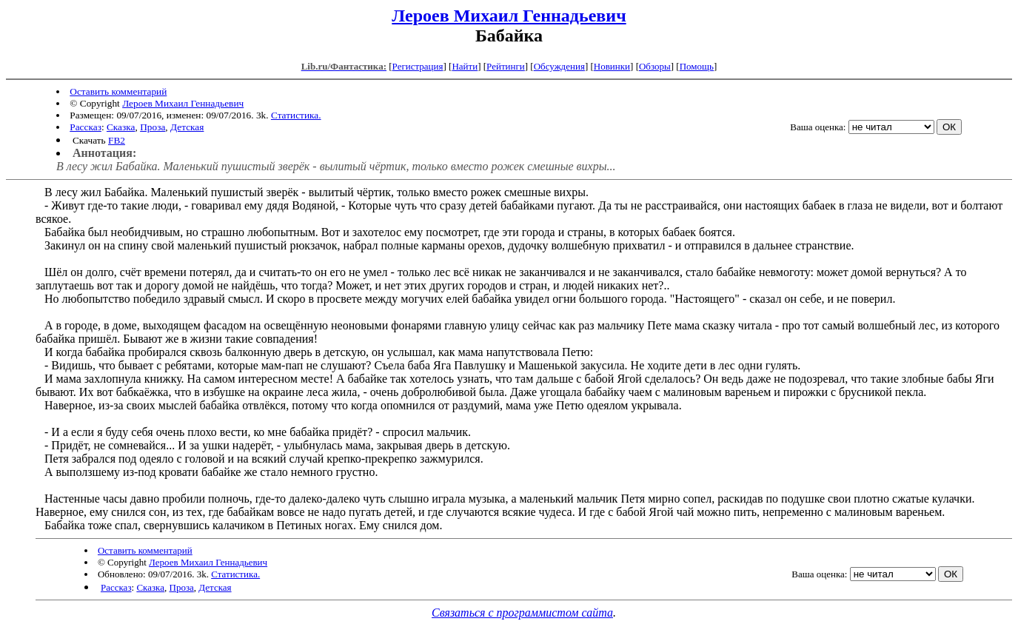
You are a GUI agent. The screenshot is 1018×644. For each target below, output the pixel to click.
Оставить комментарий (118, 91)
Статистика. (296, 115)
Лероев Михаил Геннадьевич (509, 15)
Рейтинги (505, 66)
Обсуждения (559, 66)
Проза (152, 127)
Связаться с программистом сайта (522, 612)
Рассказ (85, 127)
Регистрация (417, 66)
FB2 (116, 140)
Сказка (121, 127)
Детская (187, 127)
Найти (465, 66)
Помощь (697, 66)
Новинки (612, 66)
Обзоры (655, 66)
